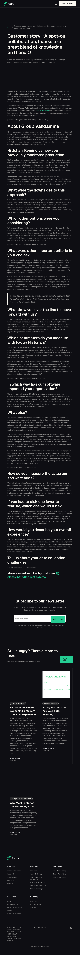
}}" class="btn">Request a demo (33, 575)
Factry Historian (42, 111)
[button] (56, 3)
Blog (9, 27)
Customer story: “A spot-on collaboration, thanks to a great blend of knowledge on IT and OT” (40, 27)
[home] (9, 4)
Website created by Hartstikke (40, 946)
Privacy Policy (40, 927)
